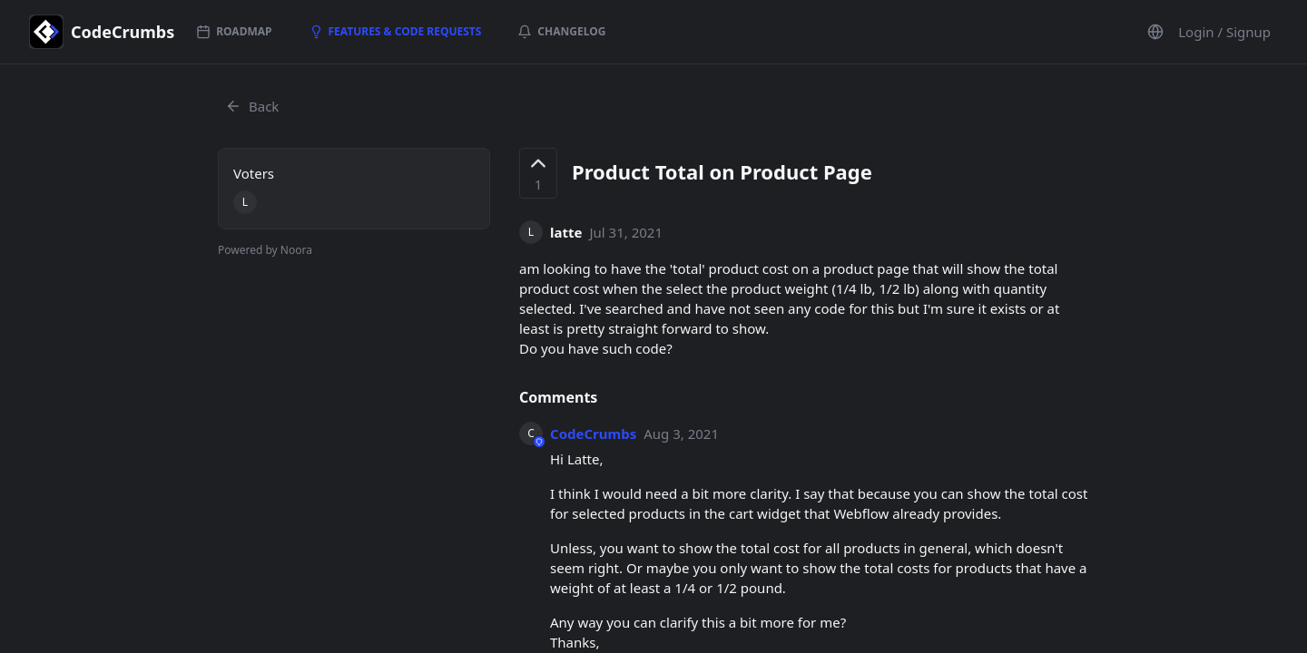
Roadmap (233, 31)
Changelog (561, 31)
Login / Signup (1224, 32)
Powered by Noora (265, 250)
